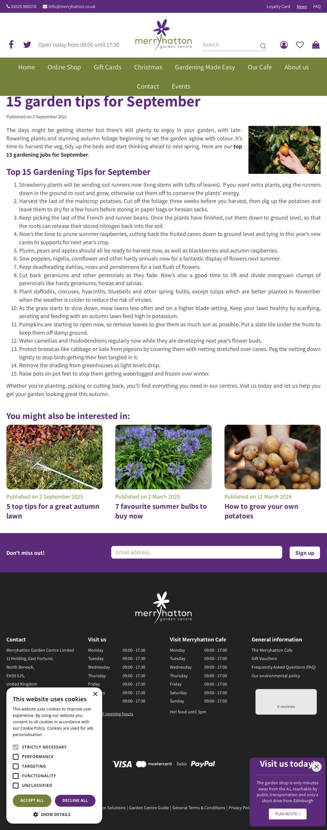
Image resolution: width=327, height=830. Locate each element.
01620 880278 (23, 6)
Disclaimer (298, 808)
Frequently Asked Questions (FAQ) (284, 667)
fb (11, 45)
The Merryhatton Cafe (272, 650)
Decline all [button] (75, 800)
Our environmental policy (276, 676)
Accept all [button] (32, 800)
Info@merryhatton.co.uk (72, 6)
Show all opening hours (110, 714)
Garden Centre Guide (149, 808)
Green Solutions (110, 808)
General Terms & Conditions (198, 808)
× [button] (95, 694)
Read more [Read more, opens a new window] (54, 734)
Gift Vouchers (264, 658)
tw (27, 45)
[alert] (54, 755)
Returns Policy (271, 808)
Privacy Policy (241, 808)
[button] (54, 814)
